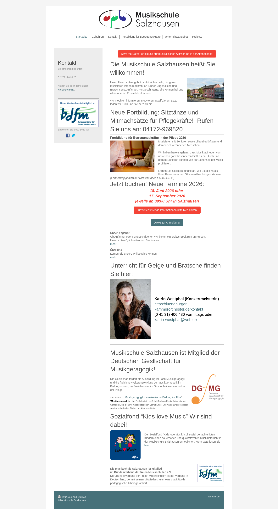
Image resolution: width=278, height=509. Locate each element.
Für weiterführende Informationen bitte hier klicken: (167, 210)
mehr (113, 244)
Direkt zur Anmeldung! (167, 222)
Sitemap (81, 497)
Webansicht (214, 496)
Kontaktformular (66, 89)
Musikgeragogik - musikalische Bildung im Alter (153, 397)
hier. (146, 445)
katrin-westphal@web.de (175, 320)
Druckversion (67, 497)
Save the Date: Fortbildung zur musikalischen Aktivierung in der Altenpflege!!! (167, 53)
